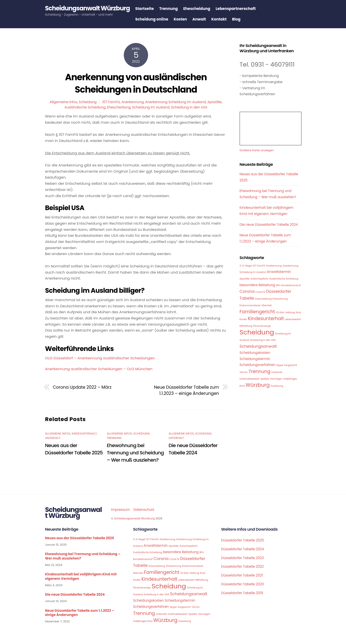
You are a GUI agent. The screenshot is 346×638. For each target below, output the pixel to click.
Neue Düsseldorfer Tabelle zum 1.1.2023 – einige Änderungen (186, 390)
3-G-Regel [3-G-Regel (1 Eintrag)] (246, 266)
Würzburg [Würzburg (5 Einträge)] (258, 385)
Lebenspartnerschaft (238, 8)
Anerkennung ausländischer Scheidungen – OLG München (98, 369)
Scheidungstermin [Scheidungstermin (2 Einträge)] (255, 359)
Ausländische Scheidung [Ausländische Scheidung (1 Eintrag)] (283, 279)
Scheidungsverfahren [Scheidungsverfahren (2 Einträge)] (257, 365)
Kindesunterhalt (84, 434)
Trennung (170, 8)
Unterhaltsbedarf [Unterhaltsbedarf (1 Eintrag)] (250, 379)
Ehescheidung (198, 8)
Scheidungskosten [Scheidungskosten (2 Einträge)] (255, 353)
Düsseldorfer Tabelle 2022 (242, 567)
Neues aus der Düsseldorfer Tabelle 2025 (79, 538)
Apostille (214, 102)
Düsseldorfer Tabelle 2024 (242, 549)
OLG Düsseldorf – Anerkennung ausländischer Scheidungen (100, 358)
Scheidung (88, 102)
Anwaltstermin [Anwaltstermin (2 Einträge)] (279, 272)
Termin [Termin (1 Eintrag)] (244, 372)
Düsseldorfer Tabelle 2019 (242, 593)
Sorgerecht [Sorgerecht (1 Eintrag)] (290, 365)
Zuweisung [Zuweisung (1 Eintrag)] (277, 386)
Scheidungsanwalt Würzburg (134, 519)
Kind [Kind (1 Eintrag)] (298, 312)
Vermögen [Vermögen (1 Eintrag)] (276, 379)
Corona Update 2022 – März (82, 387)
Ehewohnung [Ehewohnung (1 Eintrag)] (280, 299)
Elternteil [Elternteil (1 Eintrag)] (267, 305)
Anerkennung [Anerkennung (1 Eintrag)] (274, 266)
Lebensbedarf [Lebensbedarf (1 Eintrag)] (293, 319)
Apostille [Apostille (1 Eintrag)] (245, 279)
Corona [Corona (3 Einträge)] (247, 292)
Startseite (146, 8)
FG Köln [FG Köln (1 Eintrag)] (280, 312)
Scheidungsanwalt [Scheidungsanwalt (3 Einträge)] (258, 346)
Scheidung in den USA (189, 107)
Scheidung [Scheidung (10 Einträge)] (257, 332)
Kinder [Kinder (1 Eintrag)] (243, 319)
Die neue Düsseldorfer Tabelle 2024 (269, 224)
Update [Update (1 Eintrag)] (264, 379)
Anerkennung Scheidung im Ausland (175, 102)
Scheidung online (153, 19)
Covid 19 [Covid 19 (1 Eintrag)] (260, 292)
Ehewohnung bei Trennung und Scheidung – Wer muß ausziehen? (135, 453)
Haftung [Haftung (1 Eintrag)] (290, 312)
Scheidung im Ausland (150, 107)
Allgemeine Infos (63, 102)
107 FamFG (111, 102)
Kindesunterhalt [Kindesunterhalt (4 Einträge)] (266, 318)
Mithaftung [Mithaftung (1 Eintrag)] (246, 326)
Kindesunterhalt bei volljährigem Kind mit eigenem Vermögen (81, 576)
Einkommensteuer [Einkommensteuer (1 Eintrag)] (250, 305)
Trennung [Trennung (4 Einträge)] (259, 371)
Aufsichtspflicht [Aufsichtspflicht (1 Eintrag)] (259, 279)
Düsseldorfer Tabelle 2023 (242, 558)
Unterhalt (52, 438)
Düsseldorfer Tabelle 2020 (242, 584)
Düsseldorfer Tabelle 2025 (242, 540)
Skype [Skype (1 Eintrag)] (279, 365)
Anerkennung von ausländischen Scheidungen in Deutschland (136, 83)
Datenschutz (144, 509)
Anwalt (201, 19)
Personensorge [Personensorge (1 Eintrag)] (262, 326)
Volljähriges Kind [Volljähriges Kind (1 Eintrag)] (142, 621)
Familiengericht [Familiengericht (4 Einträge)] (257, 312)
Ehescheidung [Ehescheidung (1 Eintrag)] (263, 299)
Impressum (120, 509)
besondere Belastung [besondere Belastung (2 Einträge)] (257, 285)
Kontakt (220, 19)
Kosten (182, 19)
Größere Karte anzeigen (257, 150)
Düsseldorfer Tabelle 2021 (242, 575)
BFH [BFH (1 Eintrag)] (278, 285)
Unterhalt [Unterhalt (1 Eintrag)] (276, 372)
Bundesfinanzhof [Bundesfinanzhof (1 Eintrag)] (291, 285)
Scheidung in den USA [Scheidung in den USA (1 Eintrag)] (263, 340)
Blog (238, 19)
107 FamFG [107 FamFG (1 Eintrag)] (259, 266)
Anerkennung (132, 102)
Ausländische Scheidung (84, 107)
